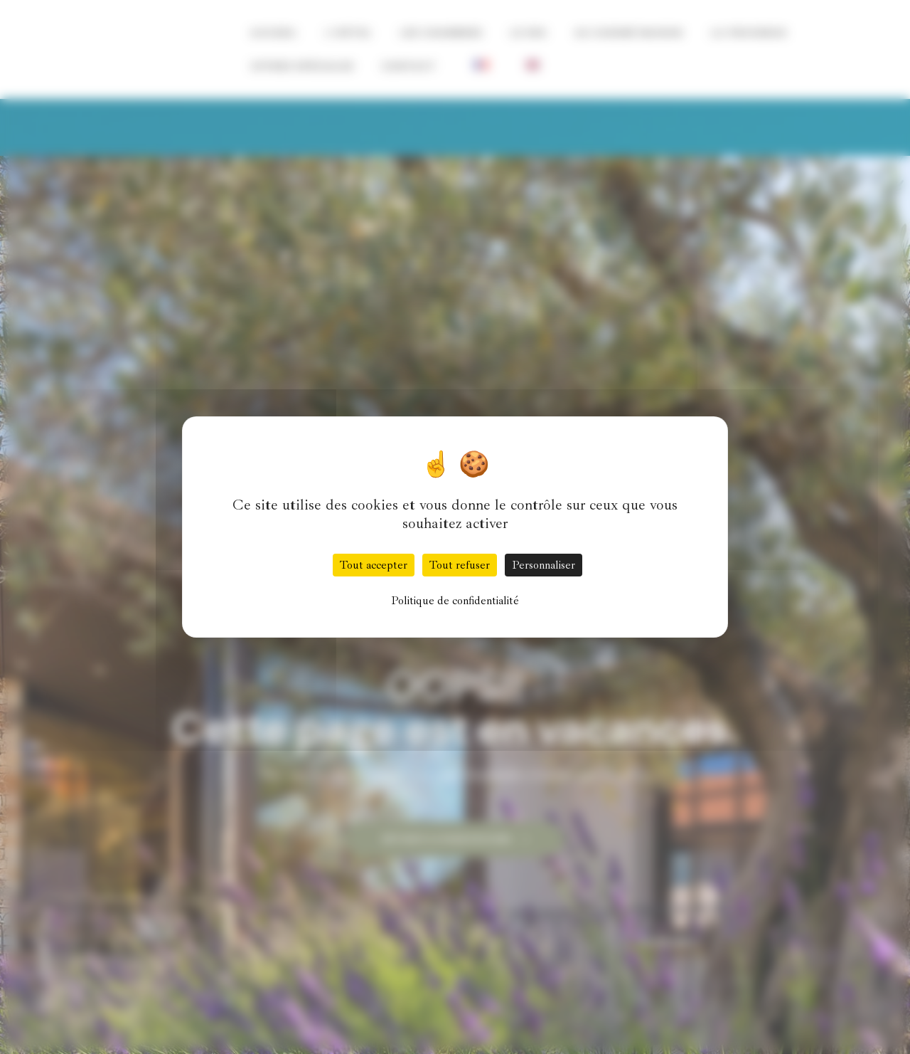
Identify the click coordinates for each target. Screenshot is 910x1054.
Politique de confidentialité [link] (455, 601)
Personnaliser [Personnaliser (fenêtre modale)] (543, 565)
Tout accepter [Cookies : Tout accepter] (373, 565)
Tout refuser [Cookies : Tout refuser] (459, 565)
